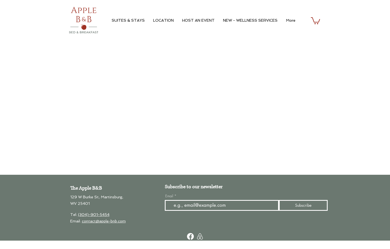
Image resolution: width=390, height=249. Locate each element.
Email (169, 196)
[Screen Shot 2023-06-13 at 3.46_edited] (199, 236)
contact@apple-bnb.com (104, 221)
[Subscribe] (303, 205)
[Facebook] (190, 236)
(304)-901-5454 (93, 214)
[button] (315, 20)
